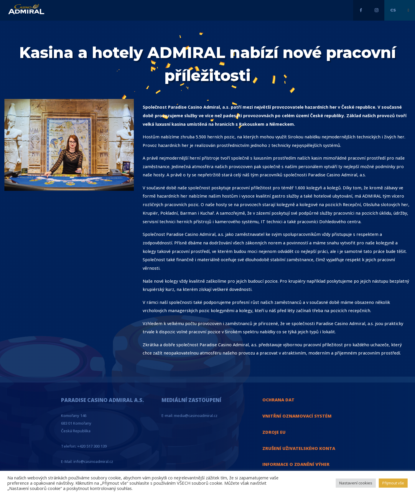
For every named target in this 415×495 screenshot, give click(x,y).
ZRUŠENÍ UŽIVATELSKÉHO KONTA (298, 448)
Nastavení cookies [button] (355, 483)
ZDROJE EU (274, 432)
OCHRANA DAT (278, 400)
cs (393, 10)
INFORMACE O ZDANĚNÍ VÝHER (296, 464)
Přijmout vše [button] (393, 483)
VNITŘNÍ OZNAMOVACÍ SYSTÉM (297, 416)
